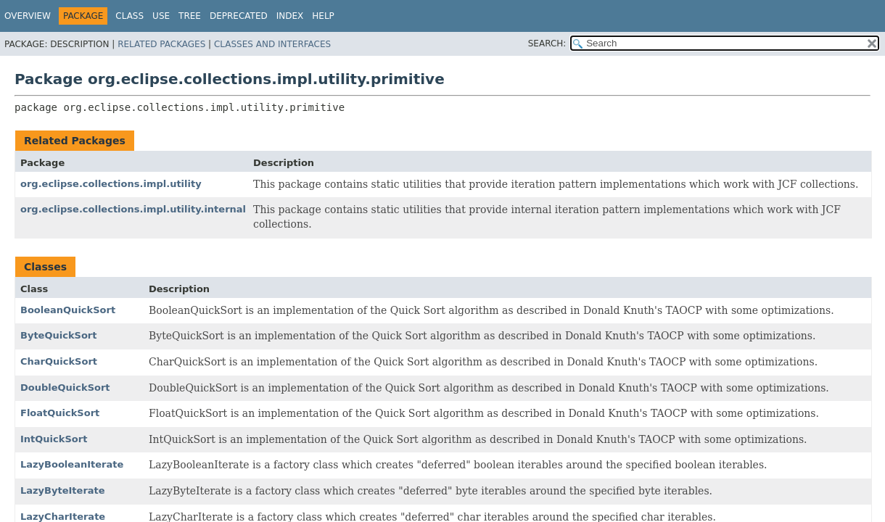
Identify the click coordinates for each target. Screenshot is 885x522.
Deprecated (239, 16)
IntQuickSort (53, 439)
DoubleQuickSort (65, 387)
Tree (189, 16)
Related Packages (161, 44)
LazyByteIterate (62, 490)
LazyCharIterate (62, 516)
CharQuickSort (58, 361)
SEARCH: (547, 43)
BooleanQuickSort (67, 309)
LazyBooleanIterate (71, 464)
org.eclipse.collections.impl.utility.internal (133, 209)
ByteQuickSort (58, 335)
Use (161, 16)
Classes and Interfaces (272, 44)
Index (290, 16)
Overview (27, 16)
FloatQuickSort (59, 412)
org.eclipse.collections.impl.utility (111, 183)
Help (323, 16)
